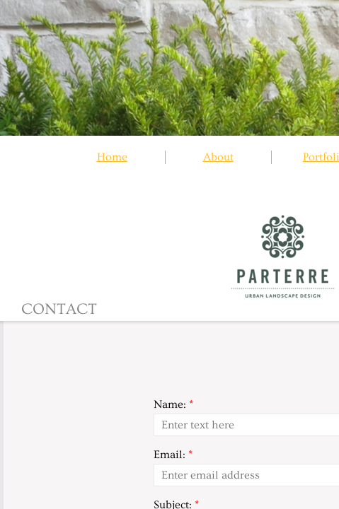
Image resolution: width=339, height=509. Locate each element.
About (218, 157)
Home (112, 157)
